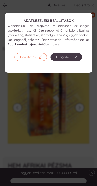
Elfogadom (64, 57)
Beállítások (28, 57)
